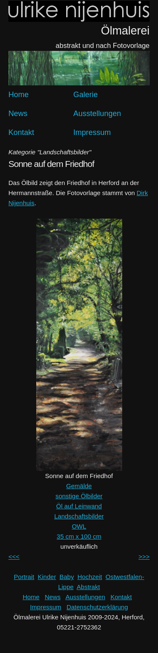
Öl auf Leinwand (79, 506)
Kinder (47, 576)
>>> (144, 556)
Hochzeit (90, 576)
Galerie (85, 94)
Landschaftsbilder (79, 516)
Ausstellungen (97, 113)
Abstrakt (88, 586)
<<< (13, 556)
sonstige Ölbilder (79, 496)
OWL (79, 526)
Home (18, 94)
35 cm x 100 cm (79, 536)
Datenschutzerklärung (97, 607)
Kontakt (21, 132)
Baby (66, 576)
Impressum (92, 132)
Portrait (24, 576)
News (17, 113)
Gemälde (79, 485)
